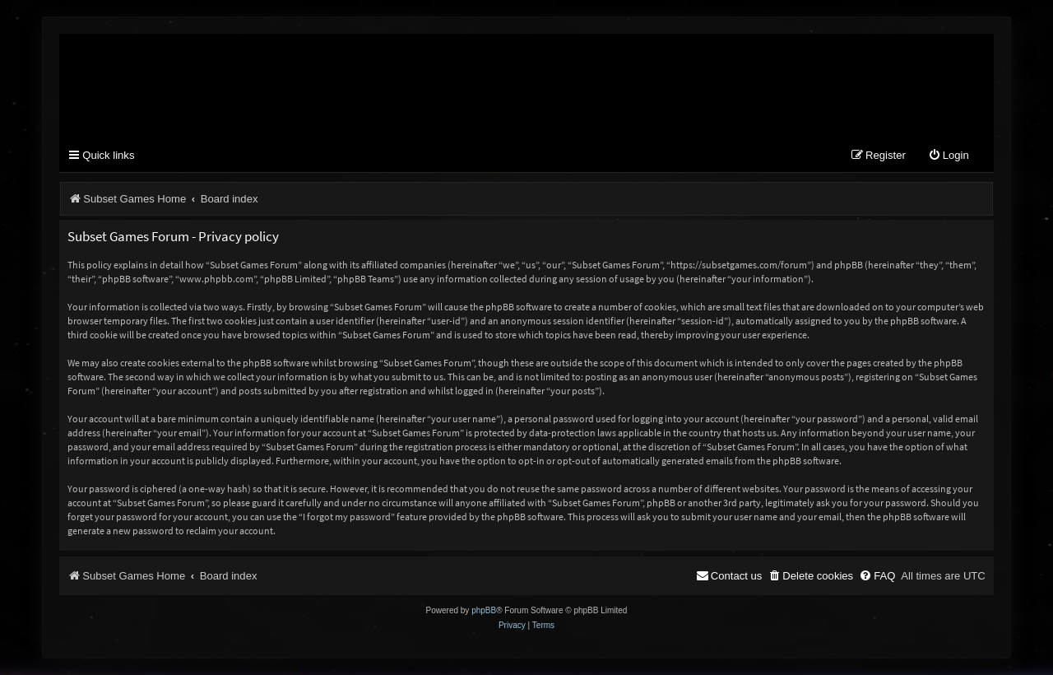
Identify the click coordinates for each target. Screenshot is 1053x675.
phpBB (483, 610)
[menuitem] (948, 156)
